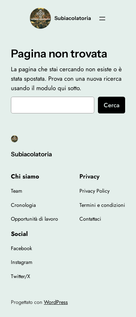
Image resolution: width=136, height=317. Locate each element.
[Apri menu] (102, 18)
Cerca (111, 105)
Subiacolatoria (72, 18)
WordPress (56, 302)
